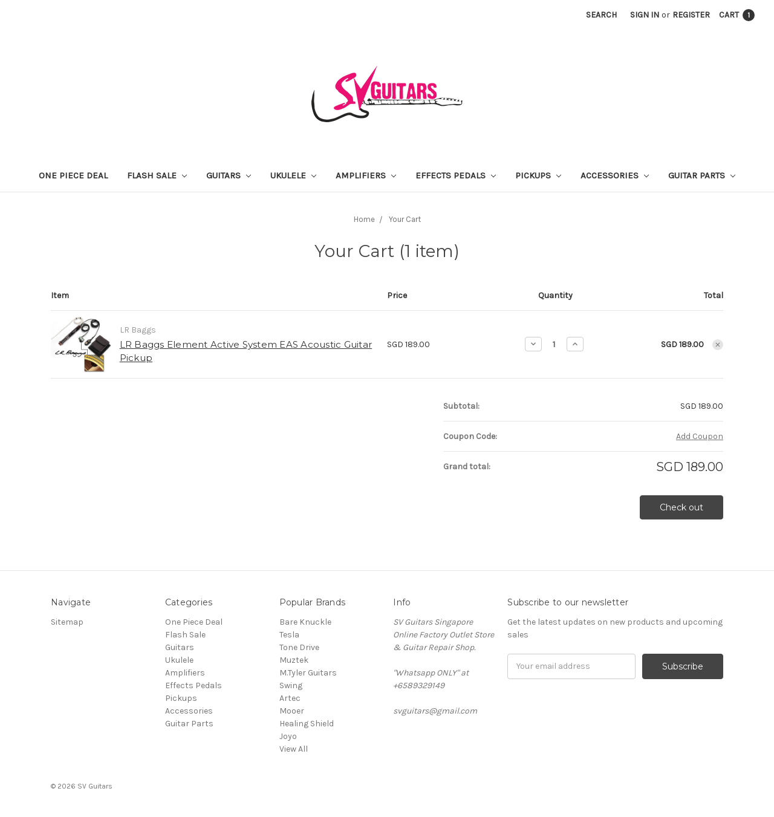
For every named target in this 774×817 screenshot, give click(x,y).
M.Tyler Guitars (308, 673)
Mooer (291, 711)
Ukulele (293, 175)
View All (293, 749)
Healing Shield (306, 723)
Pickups (538, 175)
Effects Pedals (455, 175)
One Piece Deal (73, 175)
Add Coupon (699, 436)
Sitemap (67, 622)
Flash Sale (157, 175)
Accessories (614, 175)
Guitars (228, 175)
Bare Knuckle (305, 622)
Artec (290, 698)
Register (691, 15)
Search (601, 15)
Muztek (293, 660)
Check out (681, 507)
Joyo (288, 736)
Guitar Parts (701, 175)
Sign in (644, 15)
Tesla (289, 635)
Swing (290, 685)
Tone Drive (299, 647)
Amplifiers (366, 175)
